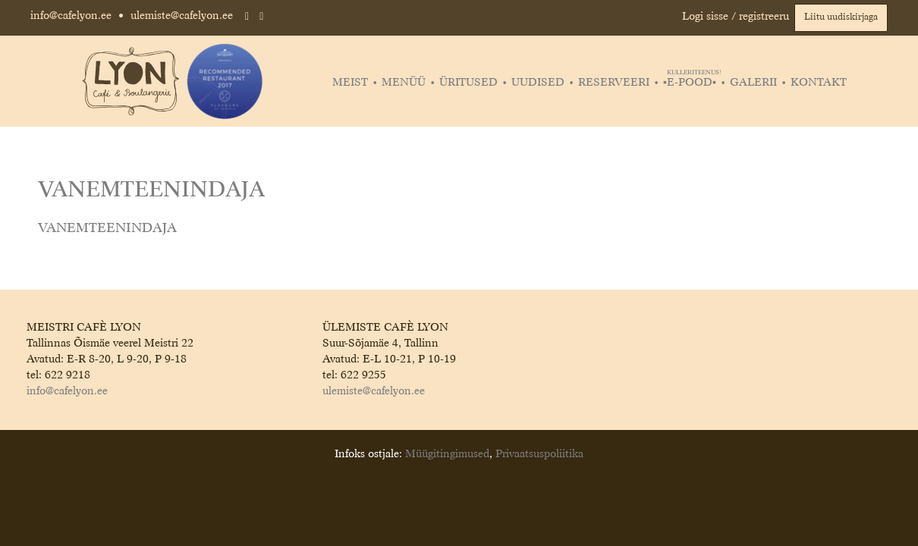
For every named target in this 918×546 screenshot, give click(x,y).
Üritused (468, 82)
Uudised (537, 82)
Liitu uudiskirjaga (841, 17)
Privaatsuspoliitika (539, 454)
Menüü (404, 82)
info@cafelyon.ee (71, 16)
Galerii (753, 82)
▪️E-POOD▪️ (691, 82)
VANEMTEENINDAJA (107, 228)
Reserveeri (613, 82)
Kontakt (819, 82)
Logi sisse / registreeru (735, 16)
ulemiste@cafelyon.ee (181, 16)
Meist (350, 82)
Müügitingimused (447, 454)
